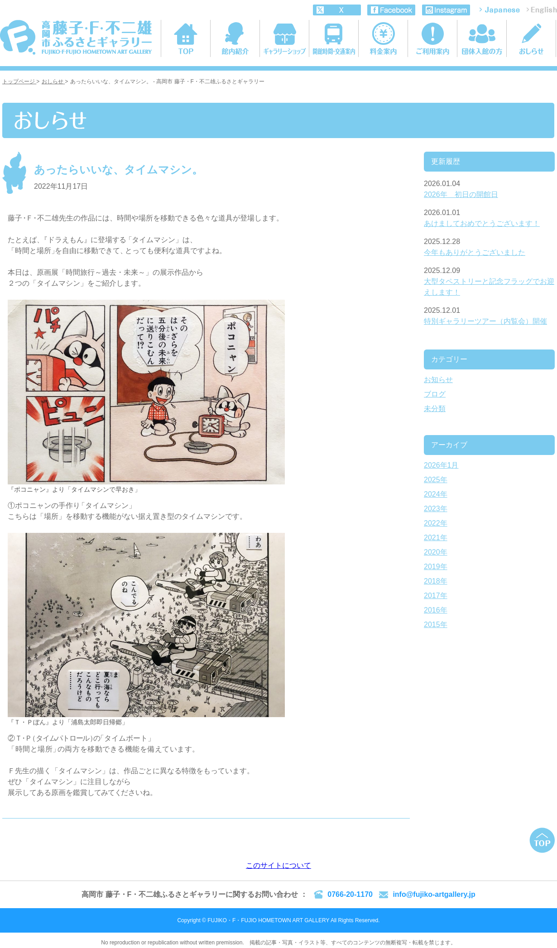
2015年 (435, 624)
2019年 (435, 566)
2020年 (435, 552)
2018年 (435, 581)
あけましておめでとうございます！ (482, 223)
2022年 (435, 523)
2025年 (435, 480)
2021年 (435, 537)
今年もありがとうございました (474, 252)
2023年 (435, 508)
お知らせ (438, 379)
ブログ (435, 394)
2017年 (435, 595)
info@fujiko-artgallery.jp (434, 894)
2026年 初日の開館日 (461, 194)
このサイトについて (278, 865)
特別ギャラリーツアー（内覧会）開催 (485, 321)
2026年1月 (441, 465)
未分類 (435, 408)
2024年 (435, 494)
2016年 (435, 610)
